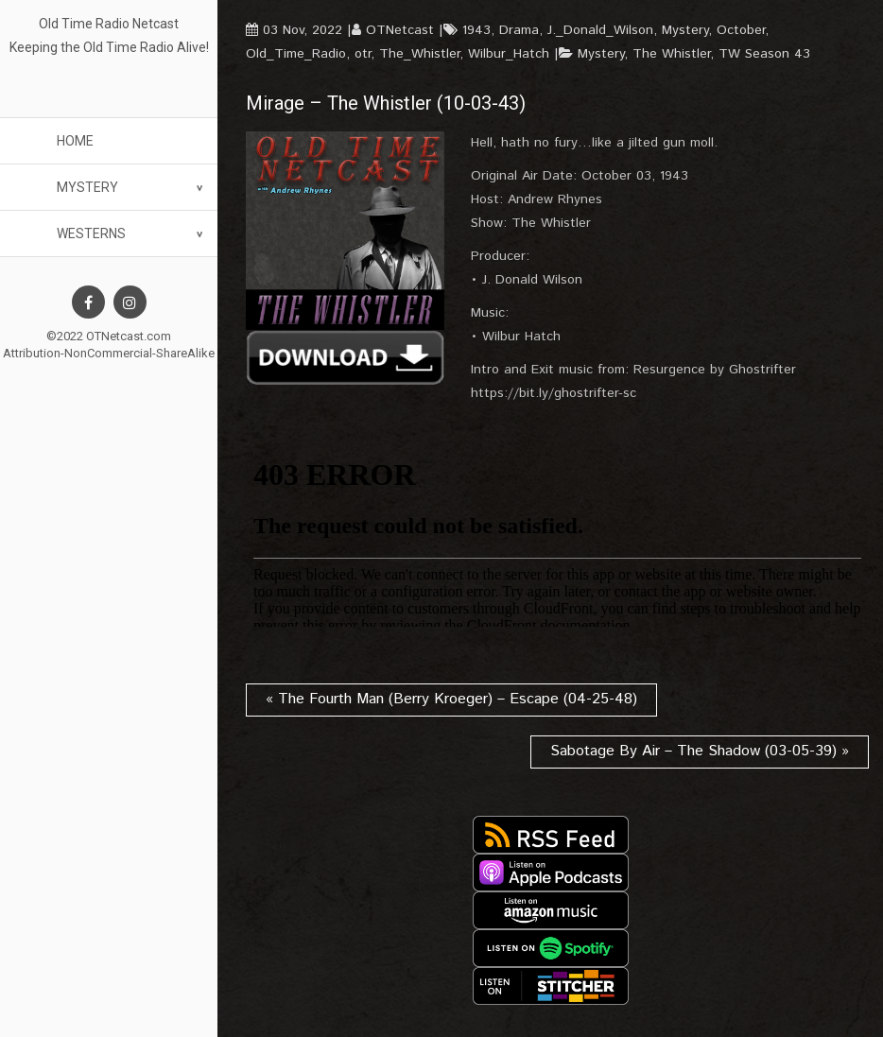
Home (75, 140)
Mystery (87, 187)
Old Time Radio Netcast (109, 23)
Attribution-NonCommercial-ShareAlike (109, 353)
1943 (476, 30)
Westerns (91, 233)
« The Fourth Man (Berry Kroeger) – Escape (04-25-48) (451, 699)
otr (363, 53)
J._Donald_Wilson (600, 30)
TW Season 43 (764, 53)
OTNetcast (400, 30)
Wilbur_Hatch (508, 53)
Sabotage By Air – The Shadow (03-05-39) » (699, 751)
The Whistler (671, 53)
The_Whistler (419, 53)
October (741, 30)
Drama (519, 30)
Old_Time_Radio (296, 53)
